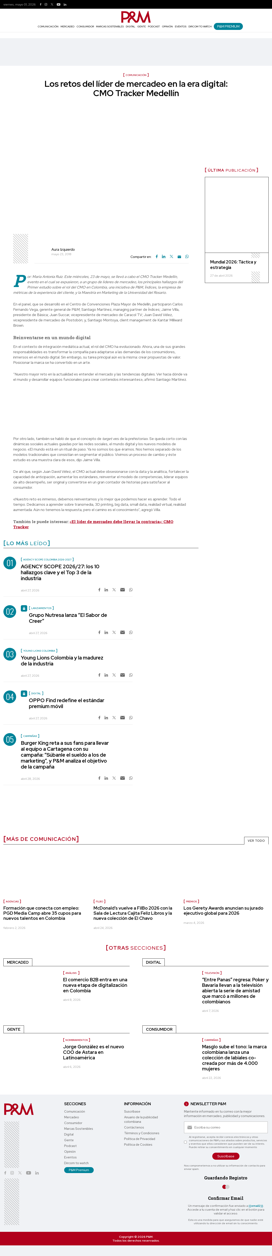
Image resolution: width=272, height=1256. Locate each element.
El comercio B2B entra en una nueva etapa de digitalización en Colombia (95, 985)
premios (191, 901)
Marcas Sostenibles (110, 26)
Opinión (167, 26)
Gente (141, 26)
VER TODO (256, 841)
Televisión (211, 973)
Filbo (99, 901)
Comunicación (48, 26)
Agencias (12, 901)
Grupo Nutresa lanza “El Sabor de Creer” (68, 618)
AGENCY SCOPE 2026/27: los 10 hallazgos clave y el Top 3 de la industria (60, 572)
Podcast (154, 26)
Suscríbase (132, 1111)
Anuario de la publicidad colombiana (141, 1119)
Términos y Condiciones (141, 1133)
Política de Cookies (138, 1145)
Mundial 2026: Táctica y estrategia (233, 264)
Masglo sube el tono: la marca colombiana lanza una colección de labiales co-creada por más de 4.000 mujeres (234, 1058)
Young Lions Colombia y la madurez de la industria (62, 660)
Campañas (211, 1040)
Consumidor (85, 26)
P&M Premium (228, 26)
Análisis (71, 973)
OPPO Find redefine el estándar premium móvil (66, 703)
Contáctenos (134, 1127)
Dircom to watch (200, 26)
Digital (130, 26)
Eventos (180, 26)
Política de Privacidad (139, 1139)
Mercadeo (67, 26)
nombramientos (76, 1040)
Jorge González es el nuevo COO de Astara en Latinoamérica (93, 1052)
